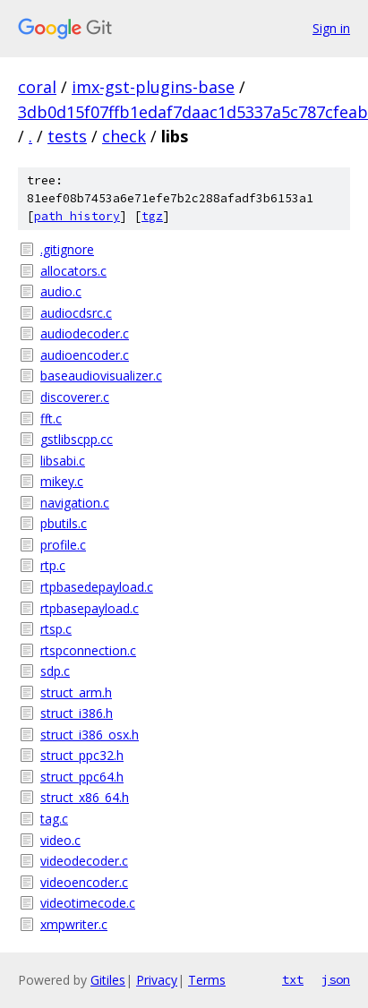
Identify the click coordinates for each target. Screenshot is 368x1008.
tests (67, 136)
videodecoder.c (84, 860)
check (124, 136)
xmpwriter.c (73, 924)
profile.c (63, 544)
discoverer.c (74, 397)
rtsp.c (56, 628)
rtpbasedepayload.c (96, 586)
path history (77, 216)
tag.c (54, 818)
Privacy (156, 979)
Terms (207, 979)
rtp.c (52, 565)
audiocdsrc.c (76, 312)
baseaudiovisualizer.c (101, 375)
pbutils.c (63, 523)
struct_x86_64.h (84, 797)
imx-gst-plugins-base (153, 87)
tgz (152, 216)
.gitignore (67, 249)
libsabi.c (62, 460)
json (335, 979)
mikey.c (61, 481)
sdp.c (55, 670)
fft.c (51, 418)
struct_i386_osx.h (89, 734)
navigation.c (74, 502)
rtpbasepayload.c (89, 608)
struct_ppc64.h (82, 776)
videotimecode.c (87, 902)
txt (293, 979)
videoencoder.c (84, 882)
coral (37, 87)
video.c (60, 840)
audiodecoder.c (84, 333)
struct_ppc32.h (82, 755)
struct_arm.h (76, 692)
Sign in (331, 28)
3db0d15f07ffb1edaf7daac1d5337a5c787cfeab (193, 112)
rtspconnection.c (88, 650)
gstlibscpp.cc (76, 439)
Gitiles (107, 979)
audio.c (60, 291)
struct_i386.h (76, 713)
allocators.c (73, 270)
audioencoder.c (84, 354)
